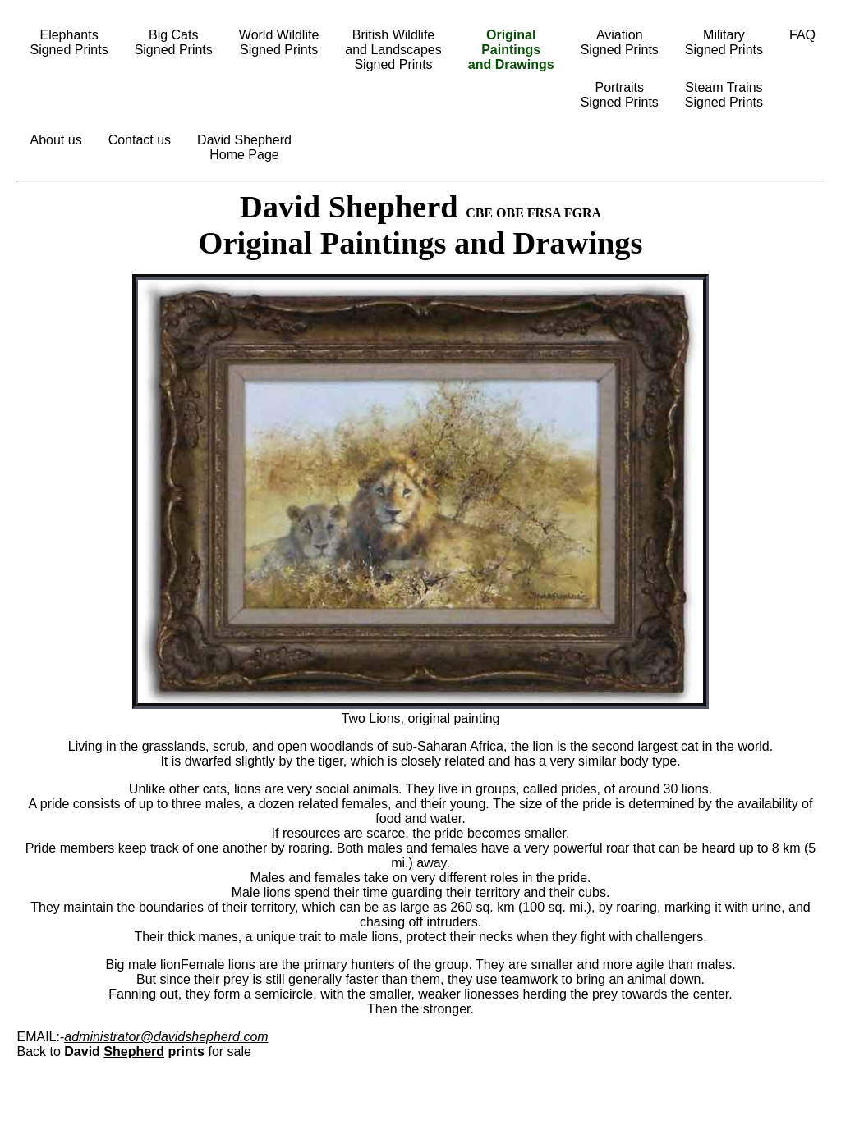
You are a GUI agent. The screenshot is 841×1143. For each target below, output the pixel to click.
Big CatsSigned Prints (174, 42)
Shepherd (133, 1051)
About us (55, 140)
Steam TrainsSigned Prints (724, 94)
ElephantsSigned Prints (69, 42)
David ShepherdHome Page (244, 147)
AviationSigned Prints (620, 42)
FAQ (802, 35)
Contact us (139, 140)
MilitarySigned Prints (724, 42)
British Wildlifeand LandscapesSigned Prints (393, 49)
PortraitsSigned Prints (620, 94)
